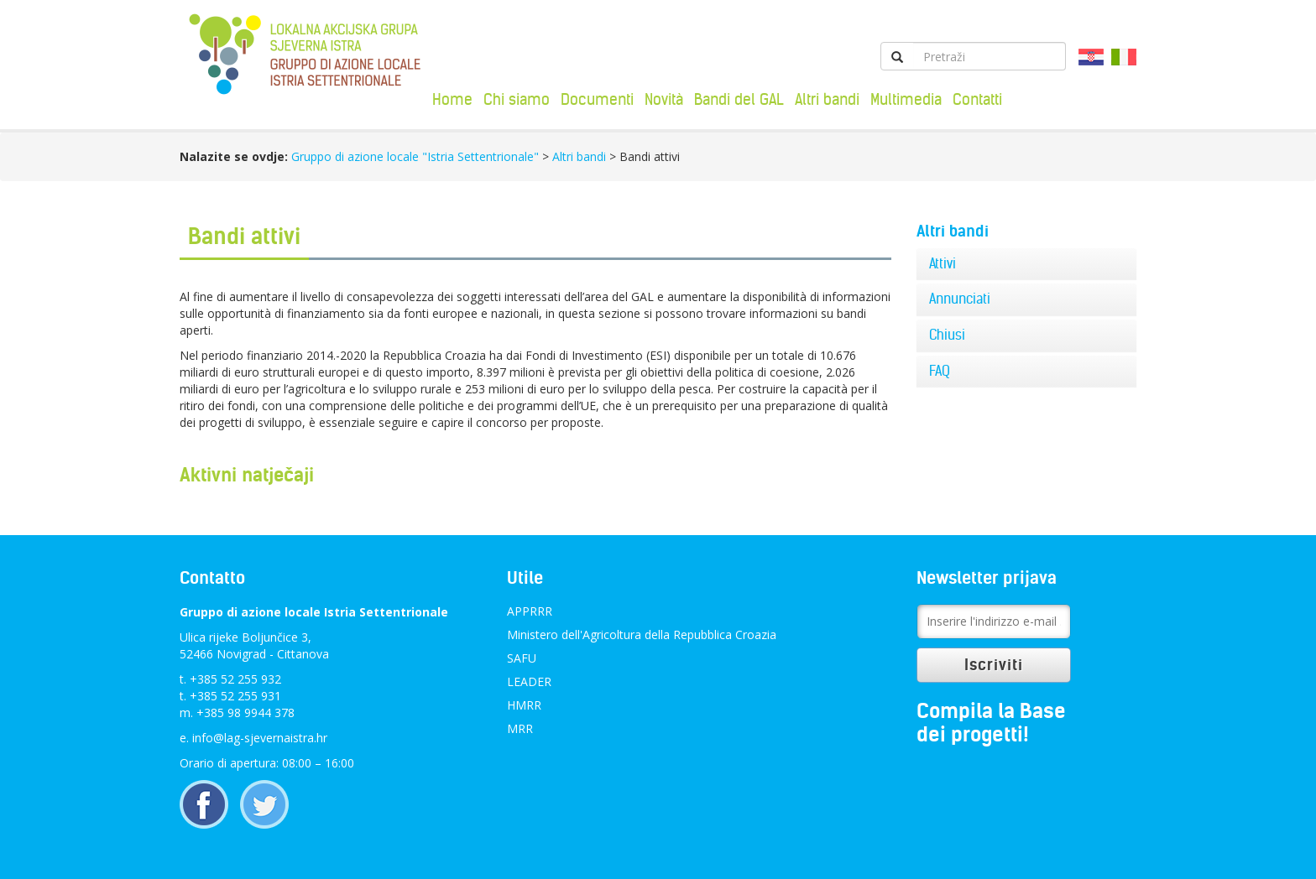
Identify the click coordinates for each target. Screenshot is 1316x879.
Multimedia (906, 99)
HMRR (524, 705)
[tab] (1026, 264)
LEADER (529, 681)
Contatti (977, 99)
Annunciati (959, 298)
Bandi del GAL (739, 99)
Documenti (597, 99)
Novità (664, 99)
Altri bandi (827, 99)
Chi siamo (516, 99)
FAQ (939, 370)
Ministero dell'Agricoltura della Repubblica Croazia (641, 634)
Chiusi (947, 334)
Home (452, 99)
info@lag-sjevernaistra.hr (259, 738)
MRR (520, 728)
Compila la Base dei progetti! (991, 722)
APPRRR (529, 611)
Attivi (942, 263)
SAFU (521, 658)
